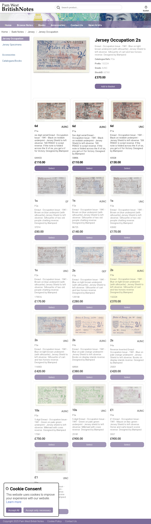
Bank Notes (18, 32)
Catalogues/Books (12, 60)
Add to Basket (108, 86)
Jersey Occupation (48, 32)
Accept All (13, 510)
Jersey (31, 32)
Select (51, 168)
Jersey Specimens (12, 44)
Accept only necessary (38, 510)
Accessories (58, 25)
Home (8, 25)
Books (41, 25)
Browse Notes (25, 25)
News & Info (95, 25)
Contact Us (77, 25)
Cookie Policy (54, 521)
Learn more (13, 502)
